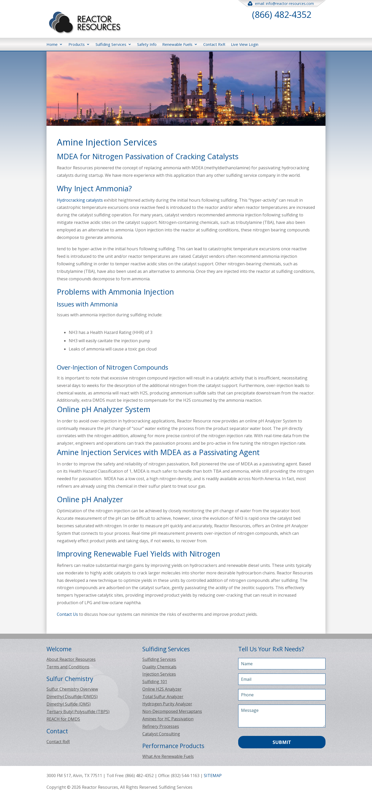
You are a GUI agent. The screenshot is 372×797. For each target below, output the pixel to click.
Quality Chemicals (159, 667)
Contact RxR (214, 44)
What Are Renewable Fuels (168, 756)
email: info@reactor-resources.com (282, 3)
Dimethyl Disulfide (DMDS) (72, 696)
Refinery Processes (160, 726)
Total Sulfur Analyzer (162, 696)
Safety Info (147, 44)
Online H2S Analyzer (162, 689)
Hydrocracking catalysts (80, 200)
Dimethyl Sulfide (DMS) (69, 704)
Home (52, 44)
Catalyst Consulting (161, 734)
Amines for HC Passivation (167, 719)
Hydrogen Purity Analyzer (167, 704)
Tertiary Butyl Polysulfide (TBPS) (78, 711)
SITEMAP (213, 775)
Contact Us (67, 614)
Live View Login (244, 44)
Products (76, 44)
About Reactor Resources (71, 659)
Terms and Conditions (68, 667)
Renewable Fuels (177, 44)
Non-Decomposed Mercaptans (172, 711)
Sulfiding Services (111, 44)
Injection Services (159, 674)
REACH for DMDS (63, 719)
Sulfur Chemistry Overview (72, 689)
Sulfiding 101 (154, 681)
